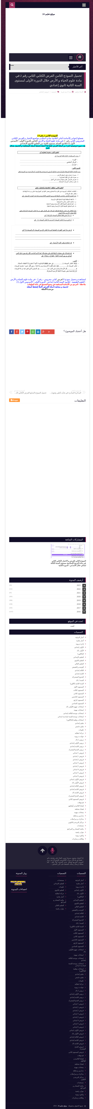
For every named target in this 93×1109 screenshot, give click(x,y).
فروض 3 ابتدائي (77, 763)
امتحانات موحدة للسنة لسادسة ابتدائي (70, 717)
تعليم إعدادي (78, 723)
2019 (78, 600)
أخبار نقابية (79, 641)
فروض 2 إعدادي (43, 92)
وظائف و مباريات (77, 839)
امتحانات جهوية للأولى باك (74, 707)
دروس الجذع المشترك (75, 750)
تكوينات (80, 730)
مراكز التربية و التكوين (75, 822)
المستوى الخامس (77, 697)
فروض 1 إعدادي (77, 756)
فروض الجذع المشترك (75, 796)
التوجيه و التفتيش (77, 667)
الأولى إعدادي (78, 647)
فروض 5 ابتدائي (77, 773)
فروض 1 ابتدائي (77, 753)
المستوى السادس (77, 703)
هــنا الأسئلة (45, 289)
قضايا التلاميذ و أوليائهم (75, 806)
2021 (78, 593)
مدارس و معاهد (77, 816)
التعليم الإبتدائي (77, 657)
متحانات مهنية (78, 812)
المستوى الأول (78, 687)
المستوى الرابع (78, 700)
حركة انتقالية (78, 733)
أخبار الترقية (78, 637)
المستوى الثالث (77, 690)
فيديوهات (80, 802)
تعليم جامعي (78, 726)
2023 (78, 585)
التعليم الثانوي (78, 660)
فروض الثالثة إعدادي (76, 786)
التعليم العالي (78, 664)
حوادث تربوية (78, 736)
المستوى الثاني (78, 693)
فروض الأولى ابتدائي (76, 779)
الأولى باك (79, 650)
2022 (78, 589)
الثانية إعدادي (78, 674)
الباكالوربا (80, 654)
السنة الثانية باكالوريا (76, 684)
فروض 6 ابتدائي (77, 776)
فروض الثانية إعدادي (76, 789)
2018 (78, 604)
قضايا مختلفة (78, 809)
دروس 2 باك (78, 740)
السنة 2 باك (79, 680)
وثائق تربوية (79, 835)
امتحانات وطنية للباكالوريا (74, 720)
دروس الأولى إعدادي (76, 743)
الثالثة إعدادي (78, 670)
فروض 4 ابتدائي (77, 769)
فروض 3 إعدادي (77, 766)
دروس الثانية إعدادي (76, 746)
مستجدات (79, 826)
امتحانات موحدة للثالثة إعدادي (72, 713)
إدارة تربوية (79, 644)
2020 (78, 597)
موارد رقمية (79, 832)
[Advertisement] (46, 307)
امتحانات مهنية (78, 710)
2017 (78, 608)
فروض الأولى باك (77, 783)
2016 (78, 612)
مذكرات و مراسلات (76, 819)
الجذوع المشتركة (77, 677)
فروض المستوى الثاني (75, 799)
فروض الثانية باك (77, 793)
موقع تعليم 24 (47, 14)
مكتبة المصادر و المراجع (74, 829)
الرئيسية (53, 92)
